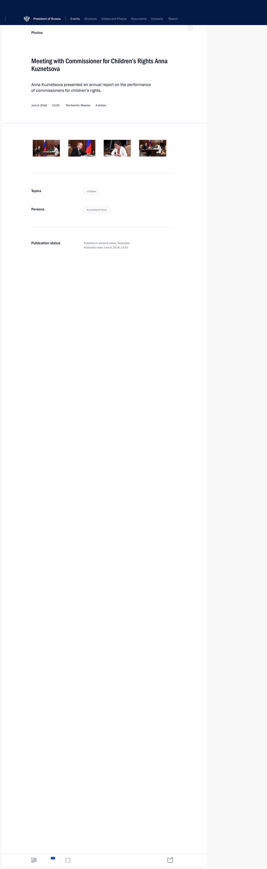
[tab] (34, 860)
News (113, 243)
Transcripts (123, 243)
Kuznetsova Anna (97, 210)
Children (91, 191)
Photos (37, 32)
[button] (7, 6)
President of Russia (47, 6)
